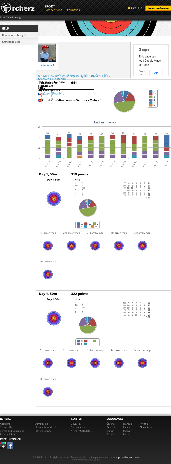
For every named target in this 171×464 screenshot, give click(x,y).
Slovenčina (146, 427)
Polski (126, 434)
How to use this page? (14, 35)
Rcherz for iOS (43, 431)
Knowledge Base (11, 41)
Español (110, 434)
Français (127, 423)
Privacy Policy (7, 434)
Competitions (53, 10)
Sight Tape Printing (10, 17)
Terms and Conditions (12, 431)
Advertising (41, 423)
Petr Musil (47, 65)
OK (156, 73)
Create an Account (158, 8)
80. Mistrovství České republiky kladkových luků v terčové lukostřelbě (74, 77)
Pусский (144, 423)
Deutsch (110, 427)
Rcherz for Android (45, 427)
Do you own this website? (143, 74)
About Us (5, 423)
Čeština (110, 423)
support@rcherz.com (127, 457)
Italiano (127, 427)
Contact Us (6, 427)
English (110, 431)
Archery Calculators (82, 431)
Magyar (127, 431)
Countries (73, 10)
